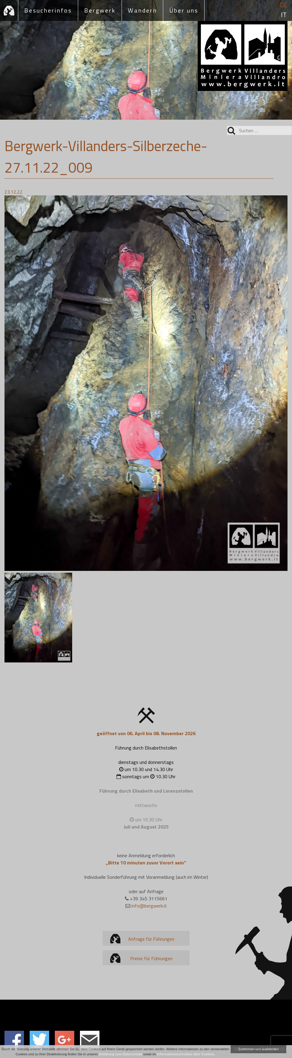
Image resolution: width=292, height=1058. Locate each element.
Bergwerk (100, 10)
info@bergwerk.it (149, 905)
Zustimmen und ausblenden (258, 1049)
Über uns (183, 10)
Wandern (142, 10)
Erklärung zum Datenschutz (120, 1054)
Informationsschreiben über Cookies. (186, 1054)
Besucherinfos (48, 10)
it (284, 15)
